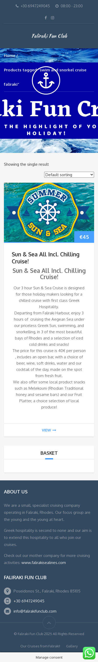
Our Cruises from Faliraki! (40, 646)
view (49, 430)
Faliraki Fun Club (49, 35)
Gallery (72, 646)
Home (9, 55)
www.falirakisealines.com (43, 562)
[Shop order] (69, 175)
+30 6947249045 (29, 600)
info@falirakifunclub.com (35, 611)
